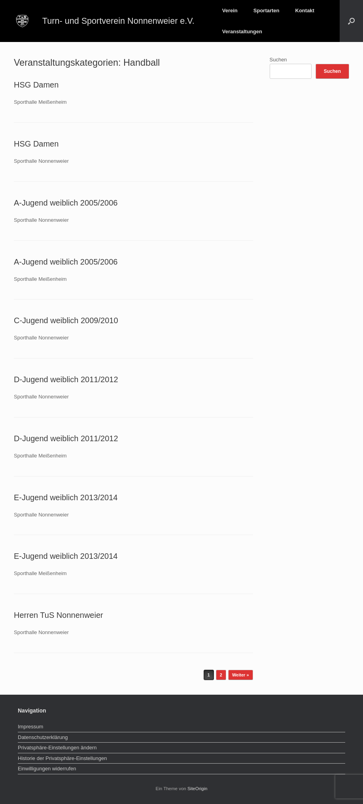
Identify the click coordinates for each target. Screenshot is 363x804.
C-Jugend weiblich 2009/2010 (66, 320)
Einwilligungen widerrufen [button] (47, 769)
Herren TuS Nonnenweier (58, 615)
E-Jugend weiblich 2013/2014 (65, 497)
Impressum (30, 727)
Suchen (278, 60)
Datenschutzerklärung (43, 737)
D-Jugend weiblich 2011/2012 (66, 379)
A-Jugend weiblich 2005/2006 (65, 202)
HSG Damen (36, 84)
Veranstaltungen (242, 31)
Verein (230, 10)
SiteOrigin (197, 788)
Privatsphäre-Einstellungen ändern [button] (57, 748)
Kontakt (304, 10)
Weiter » (240, 675)
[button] (351, 21)
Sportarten (266, 10)
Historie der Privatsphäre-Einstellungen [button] (62, 758)
